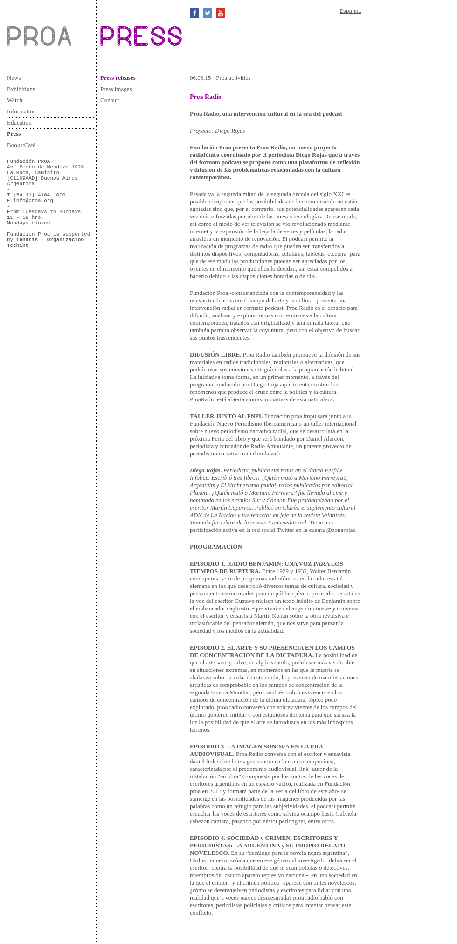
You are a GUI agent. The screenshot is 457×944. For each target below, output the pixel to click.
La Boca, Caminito (33, 172)
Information (21, 111)
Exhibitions (21, 88)
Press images (116, 88)
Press (14, 133)
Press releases (118, 77)
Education (19, 122)
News (14, 77)
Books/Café (21, 144)
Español (350, 11)
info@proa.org (33, 200)
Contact (109, 100)
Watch (14, 100)
